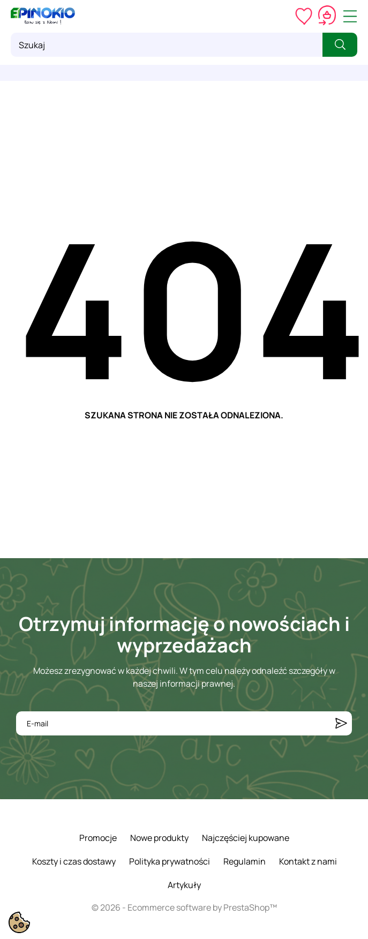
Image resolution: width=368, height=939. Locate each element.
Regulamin (244, 861)
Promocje (98, 838)
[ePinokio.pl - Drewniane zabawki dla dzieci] (43, 16)
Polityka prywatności (169, 861)
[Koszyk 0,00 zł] (327, 16)
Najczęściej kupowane (245, 838)
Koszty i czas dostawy (74, 861)
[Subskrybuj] (341, 723)
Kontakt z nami (308, 861)
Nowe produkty (159, 838)
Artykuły (184, 885)
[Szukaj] (166, 45)
